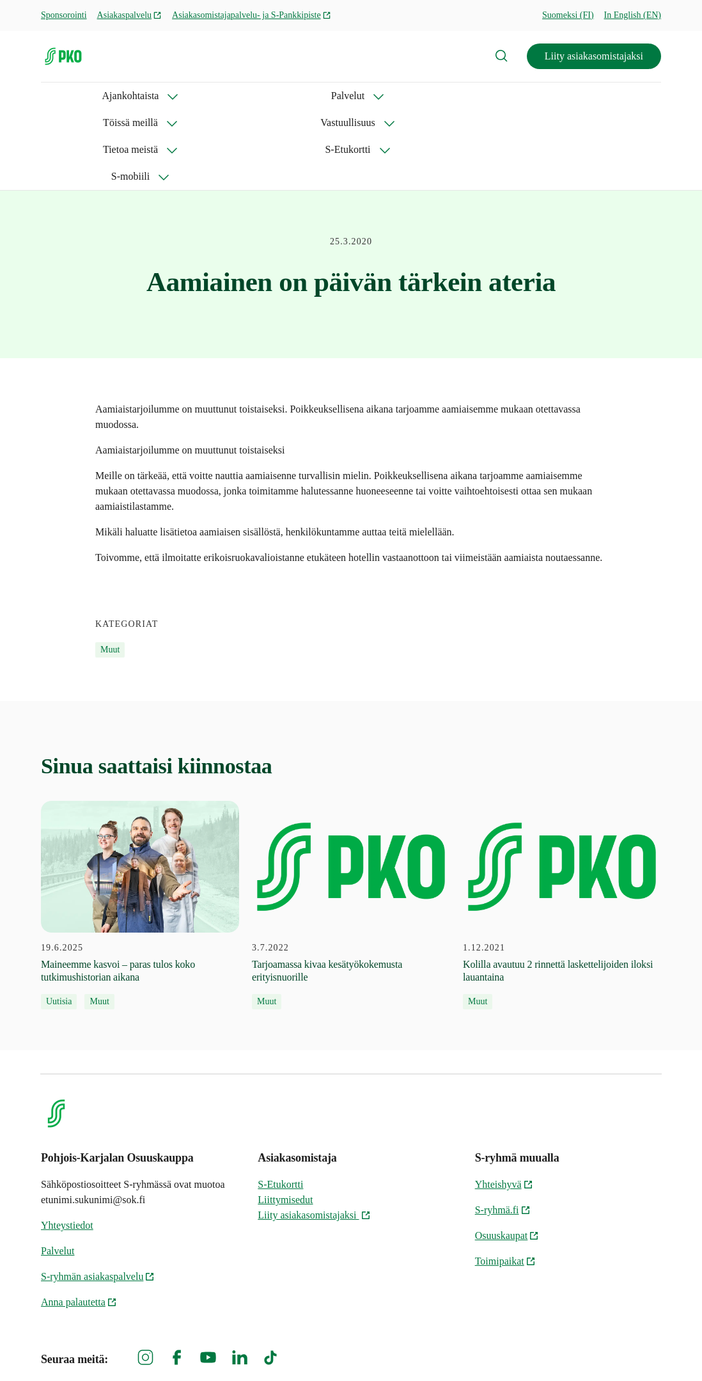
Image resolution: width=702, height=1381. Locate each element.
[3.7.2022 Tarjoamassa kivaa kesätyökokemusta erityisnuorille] (351, 824)
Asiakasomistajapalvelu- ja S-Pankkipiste (251, 15)
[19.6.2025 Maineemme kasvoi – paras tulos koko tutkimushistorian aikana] (140, 824)
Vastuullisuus (328, 95)
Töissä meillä (235, 95)
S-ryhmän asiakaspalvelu (98, 1195)
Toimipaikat (505, 1180)
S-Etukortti (510, 95)
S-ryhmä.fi (503, 1129)
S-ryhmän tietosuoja (522, 1349)
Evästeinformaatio (623, 1349)
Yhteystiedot (67, 1144)
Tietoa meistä (421, 95)
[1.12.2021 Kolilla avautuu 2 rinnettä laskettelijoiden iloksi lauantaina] (562, 824)
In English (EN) (632, 15)
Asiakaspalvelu (129, 15)
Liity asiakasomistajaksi (594, 56)
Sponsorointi (64, 15)
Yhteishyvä (504, 1103)
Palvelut (152, 95)
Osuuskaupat (507, 1154)
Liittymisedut (285, 1119)
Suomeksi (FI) (568, 15)
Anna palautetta (79, 1221)
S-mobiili (591, 95)
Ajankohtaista (69, 95)
